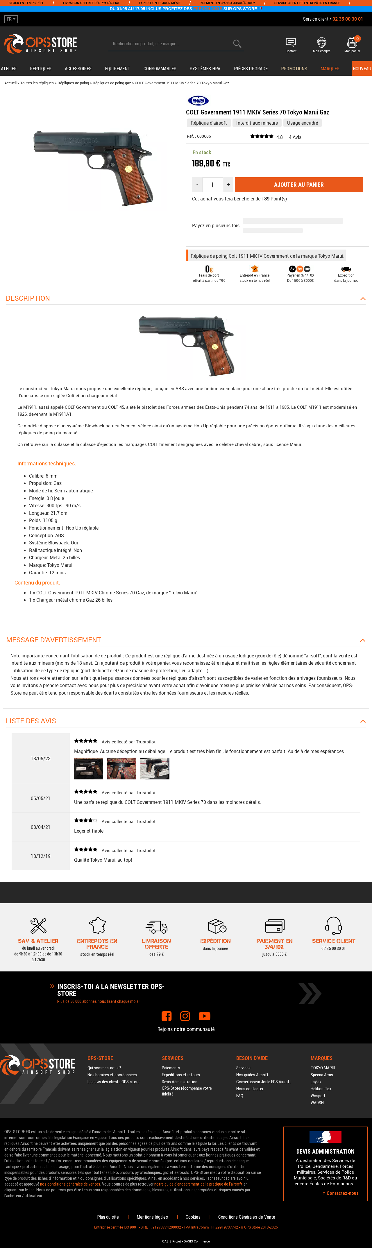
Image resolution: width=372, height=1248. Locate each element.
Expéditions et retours (181, 1074)
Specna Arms (322, 1074)
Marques (330, 68)
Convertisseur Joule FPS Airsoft (263, 1081)
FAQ (239, 1095)
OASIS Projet (171, 1241)
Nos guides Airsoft (252, 1074)
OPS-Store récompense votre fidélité (187, 1091)
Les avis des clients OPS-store (113, 1081)
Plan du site (108, 1217)
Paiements (171, 1068)
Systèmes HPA (205, 68)
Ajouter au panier (299, 184)
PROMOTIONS (294, 68)
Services (243, 1068)
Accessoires (78, 68)
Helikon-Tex (321, 1088)
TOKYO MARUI (323, 1068)
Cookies (193, 1217)
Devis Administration (179, 1081)
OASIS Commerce (197, 1241)
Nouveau (362, 68)
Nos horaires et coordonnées (112, 1074)
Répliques (40, 68)
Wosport (318, 1095)
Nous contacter (249, 1088)
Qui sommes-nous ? (104, 1068)
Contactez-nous (341, 1193)
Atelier (9, 68)
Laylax (316, 1081)
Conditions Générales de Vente (246, 1217)
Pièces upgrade (251, 68)
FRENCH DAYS (207, 8)
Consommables (160, 68)
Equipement (117, 68)
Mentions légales (152, 1217)
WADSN (317, 1102)
